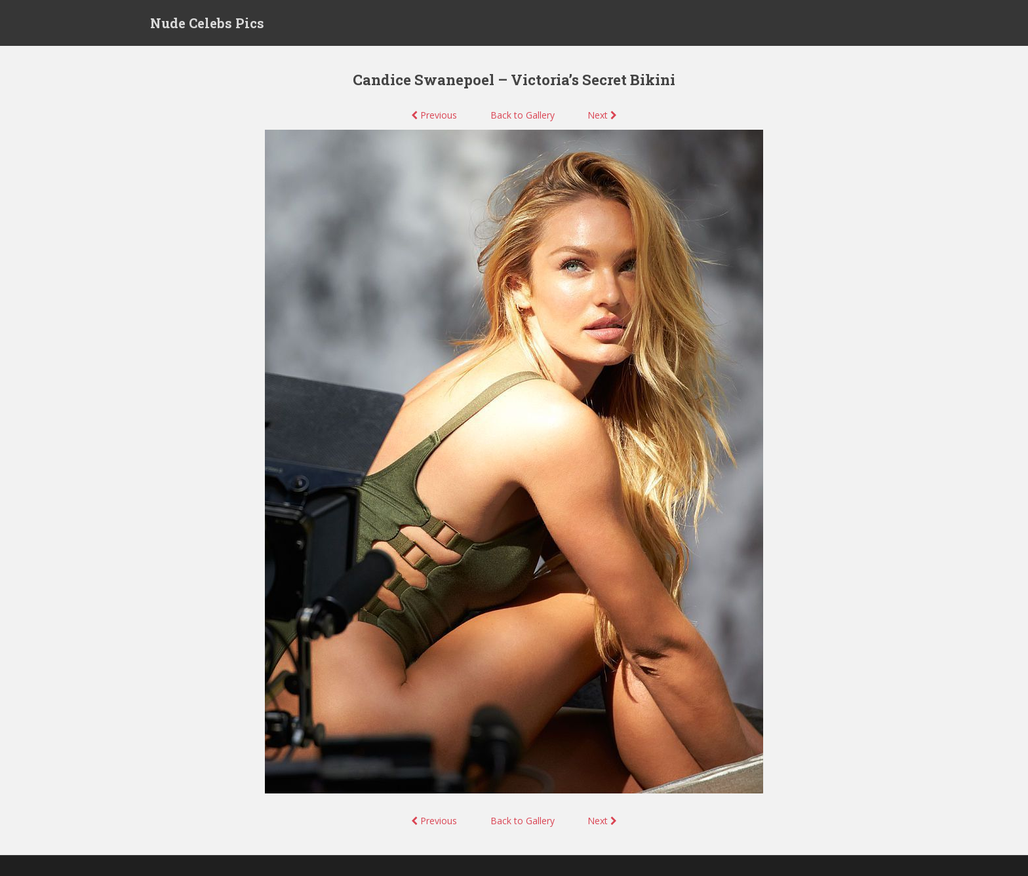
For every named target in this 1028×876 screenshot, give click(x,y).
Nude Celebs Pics (207, 22)
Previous (434, 115)
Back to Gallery (522, 115)
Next (602, 115)
